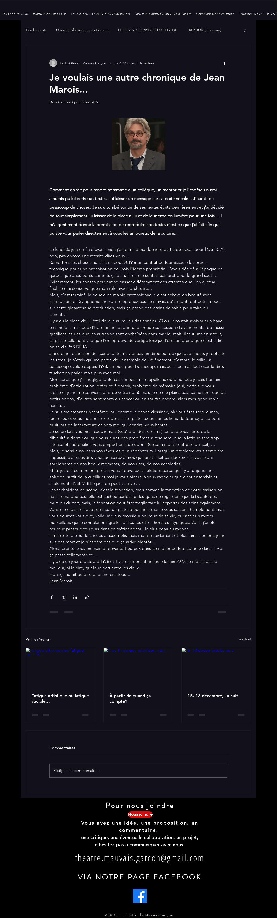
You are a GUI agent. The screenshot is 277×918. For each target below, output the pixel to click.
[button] (245, 30)
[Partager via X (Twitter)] (63, 597)
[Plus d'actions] (224, 63)
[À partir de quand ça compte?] (138, 667)
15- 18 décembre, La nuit (212, 695)
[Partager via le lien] (87, 597)
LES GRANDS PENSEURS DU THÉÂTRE (147, 30)
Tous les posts (36, 30)
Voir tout (244, 639)
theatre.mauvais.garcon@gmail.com (139, 857)
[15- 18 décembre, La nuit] (216, 667)
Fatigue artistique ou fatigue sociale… (60, 698)
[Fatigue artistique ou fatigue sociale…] (60, 667)
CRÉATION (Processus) (204, 30)
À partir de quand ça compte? (130, 698)
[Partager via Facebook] (51, 597)
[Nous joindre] (140, 814)
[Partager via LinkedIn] (75, 597)
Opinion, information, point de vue (82, 30)
